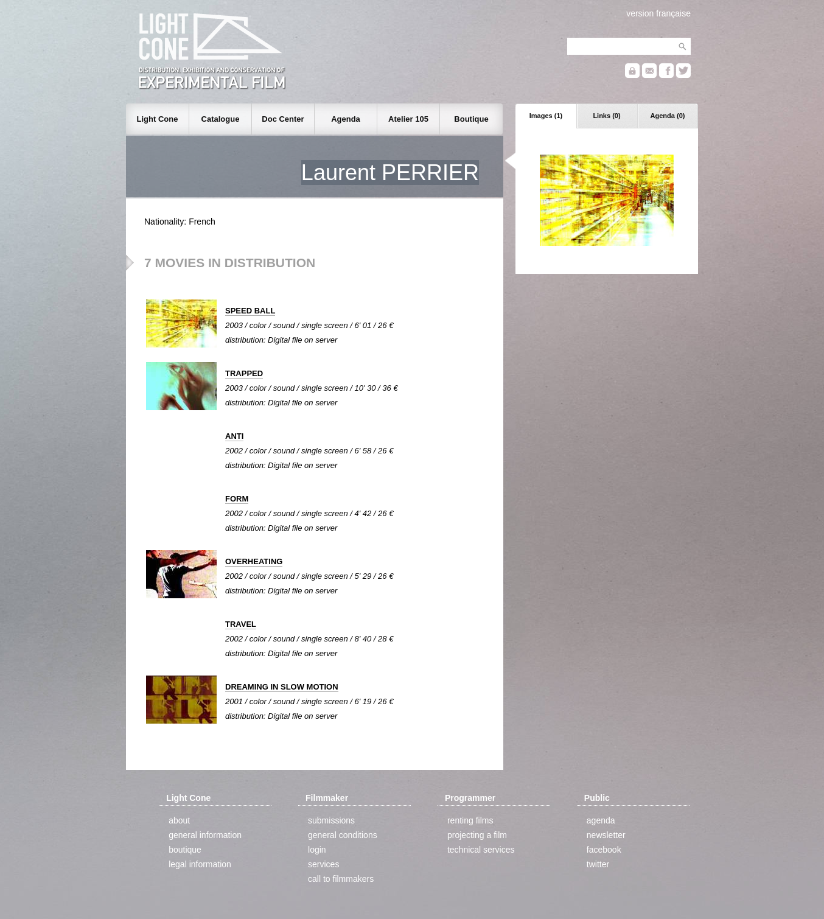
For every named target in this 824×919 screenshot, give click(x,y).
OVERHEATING (253, 561)
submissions (331, 820)
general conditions (342, 835)
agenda (601, 820)
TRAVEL (240, 624)
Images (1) (545, 115)
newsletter (606, 835)
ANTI (234, 436)
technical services (481, 849)
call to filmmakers (341, 879)
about (179, 820)
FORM (236, 498)
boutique (185, 849)
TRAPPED (244, 373)
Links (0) (606, 115)
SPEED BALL (250, 310)
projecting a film (477, 835)
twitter (598, 864)
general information (205, 835)
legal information (200, 864)
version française (658, 13)
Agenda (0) (668, 115)
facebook (604, 849)
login (317, 849)
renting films (470, 820)
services (323, 864)
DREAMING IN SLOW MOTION (281, 686)
